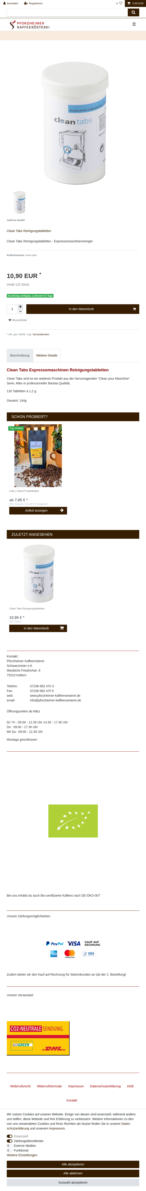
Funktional (21, 1150)
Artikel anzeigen (44, 510)
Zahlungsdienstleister (29, 1141)
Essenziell (21, 1136)
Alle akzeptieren (73, 1164)
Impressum (76, 1086)
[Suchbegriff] (67, 12)
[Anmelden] (11, 3)
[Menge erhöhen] (20, 306)
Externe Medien (25, 1145)
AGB (130, 1086)
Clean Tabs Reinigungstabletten (27, 608)
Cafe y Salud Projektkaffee (24, 491)
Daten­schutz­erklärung (105, 1086)
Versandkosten (40, 334)
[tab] (20, 355)
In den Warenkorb (102, 309)
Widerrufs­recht (20, 1086)
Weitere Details (47, 355)
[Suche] (133, 12)
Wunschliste (18, 320)
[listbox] (38, 455)
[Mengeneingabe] (12, 309)
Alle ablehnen (73, 1173)
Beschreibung (19, 355)
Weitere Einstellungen (22, 1155)
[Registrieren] (33, 3)
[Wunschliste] (119, 3)
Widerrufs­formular (49, 1086)
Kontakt (72, 1100)
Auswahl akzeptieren (73, 1182)
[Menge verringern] (20, 311)
